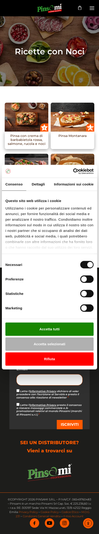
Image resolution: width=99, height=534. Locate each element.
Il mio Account (73, 516)
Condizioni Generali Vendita (42, 516)
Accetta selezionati (49, 344)
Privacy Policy (28, 512)
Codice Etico (70, 512)
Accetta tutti (49, 329)
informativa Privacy (43, 391)
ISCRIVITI (70, 424)
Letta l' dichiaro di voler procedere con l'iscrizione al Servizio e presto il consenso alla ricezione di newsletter (47, 394)
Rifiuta (49, 359)
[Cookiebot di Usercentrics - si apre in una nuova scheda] (73, 171)
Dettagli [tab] (38, 184)
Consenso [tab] (14, 184)
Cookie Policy (50, 512)
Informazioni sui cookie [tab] (74, 184)
